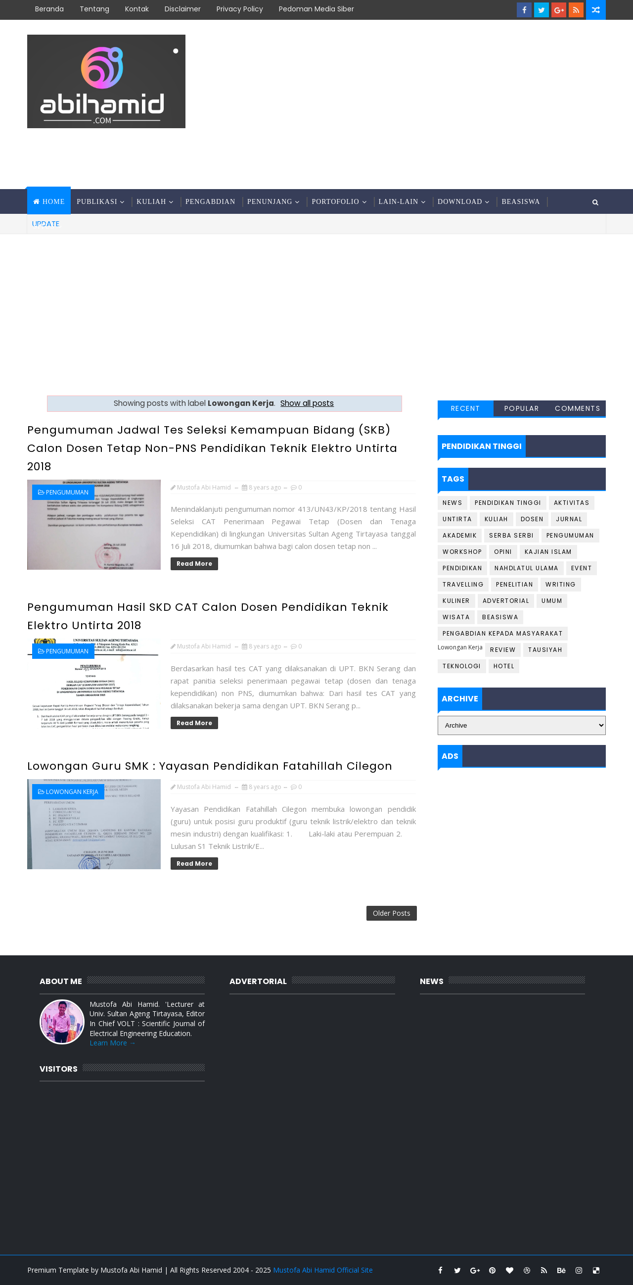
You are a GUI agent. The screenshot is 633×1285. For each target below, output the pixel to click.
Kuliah (151, 201)
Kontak (137, 9)
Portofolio (335, 201)
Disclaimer (183, 9)
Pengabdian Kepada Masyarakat (503, 633)
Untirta (457, 519)
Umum (552, 600)
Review (503, 649)
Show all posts (307, 403)
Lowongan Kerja (72, 792)
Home (54, 201)
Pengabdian (210, 201)
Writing (560, 584)
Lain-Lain (399, 201)
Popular (522, 408)
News (452, 502)
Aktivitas (572, 502)
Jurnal (569, 519)
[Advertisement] (425, 105)
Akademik (460, 535)
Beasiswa (520, 201)
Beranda (49, 9)
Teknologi (462, 666)
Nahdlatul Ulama (527, 568)
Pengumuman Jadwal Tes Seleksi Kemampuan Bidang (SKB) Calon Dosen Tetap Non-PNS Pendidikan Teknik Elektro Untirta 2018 (212, 448)
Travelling (463, 584)
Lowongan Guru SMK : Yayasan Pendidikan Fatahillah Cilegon (210, 766)
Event (581, 568)
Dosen (532, 519)
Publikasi (97, 201)
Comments (577, 408)
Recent (466, 408)
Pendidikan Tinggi (508, 502)
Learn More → (113, 1042)
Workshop (462, 551)
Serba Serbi (511, 535)
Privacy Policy (240, 9)
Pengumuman (67, 492)
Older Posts (391, 913)
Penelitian (514, 584)
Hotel (504, 666)
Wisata (456, 617)
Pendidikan (462, 568)
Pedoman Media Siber (316, 9)
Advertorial (506, 600)
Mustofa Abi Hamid (131, 1270)
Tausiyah (545, 649)
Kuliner (456, 600)
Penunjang (269, 201)
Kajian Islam (548, 551)
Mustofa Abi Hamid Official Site (323, 1270)
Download (460, 201)
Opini (503, 551)
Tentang (94, 9)
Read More (194, 563)
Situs (44, 226)
